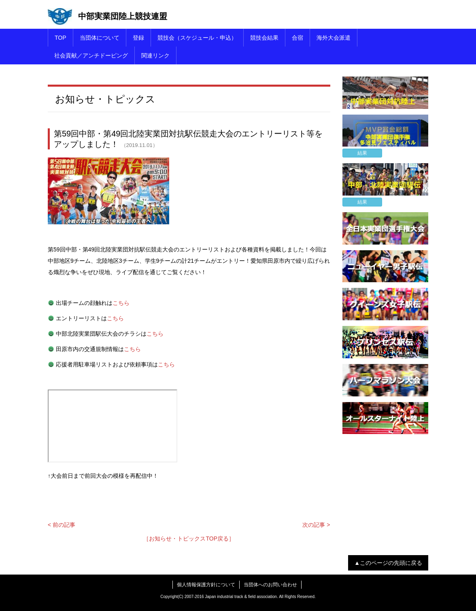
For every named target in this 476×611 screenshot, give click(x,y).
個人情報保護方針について (206, 585)
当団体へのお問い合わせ (270, 585)
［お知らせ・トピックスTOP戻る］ (188, 538)
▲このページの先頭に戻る (388, 563)
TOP (60, 37)
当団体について (99, 37)
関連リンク (155, 55)
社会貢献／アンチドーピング (91, 55)
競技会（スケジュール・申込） (197, 37)
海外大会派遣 (334, 37)
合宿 (297, 37)
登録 (138, 37)
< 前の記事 (61, 525)
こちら (121, 303)
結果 (362, 153)
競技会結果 (264, 37)
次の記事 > (316, 525)
